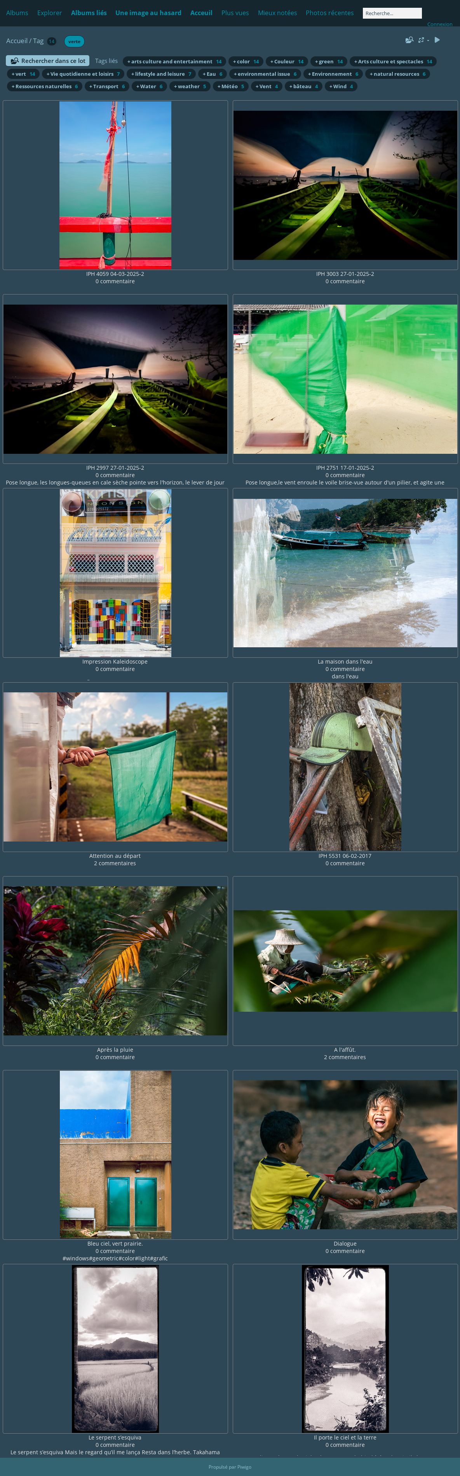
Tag (38, 40)
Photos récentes (330, 13)
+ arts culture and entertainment (174, 61)
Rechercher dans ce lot (53, 60)
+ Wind (341, 86)
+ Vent (267, 86)
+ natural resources (397, 73)
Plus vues (235, 13)
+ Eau (212, 73)
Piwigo (244, 1467)
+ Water (149, 86)
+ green (329, 61)
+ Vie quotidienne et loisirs (83, 73)
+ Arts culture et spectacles (393, 61)
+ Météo (231, 86)
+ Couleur (286, 61)
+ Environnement (333, 73)
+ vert (23, 73)
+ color (246, 61)
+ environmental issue (265, 73)
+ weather (190, 86)
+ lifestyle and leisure (161, 73)
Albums (17, 13)
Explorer (49, 13)
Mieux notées (277, 13)
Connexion (440, 24)
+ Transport (107, 86)
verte (74, 41)
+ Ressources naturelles (45, 86)
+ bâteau (303, 86)
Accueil (17, 40)
